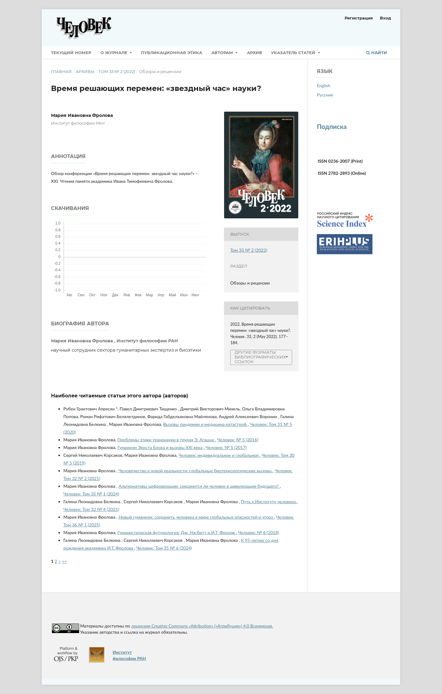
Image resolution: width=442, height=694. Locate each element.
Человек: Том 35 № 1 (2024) (91, 493)
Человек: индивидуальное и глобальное (219, 455)
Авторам (222, 52)
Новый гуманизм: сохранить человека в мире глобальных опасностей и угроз (196, 517)
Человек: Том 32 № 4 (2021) (91, 509)
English (323, 85)
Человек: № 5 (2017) (226, 447)
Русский (325, 94)
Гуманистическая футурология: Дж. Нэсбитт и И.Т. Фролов (176, 532)
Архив (254, 52)
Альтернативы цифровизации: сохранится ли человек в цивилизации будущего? (199, 486)
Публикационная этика (171, 52)
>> (64, 561)
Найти (376, 52)
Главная (61, 71)
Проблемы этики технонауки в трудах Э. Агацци (166, 439)
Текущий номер (71, 52)
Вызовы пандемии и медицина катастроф (205, 424)
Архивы (85, 71)
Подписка (332, 126)
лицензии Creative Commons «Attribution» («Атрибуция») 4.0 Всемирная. (202, 625)
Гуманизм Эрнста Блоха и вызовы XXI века (160, 447)
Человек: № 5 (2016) (237, 439)
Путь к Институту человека (269, 501)
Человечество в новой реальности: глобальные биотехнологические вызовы (196, 470)
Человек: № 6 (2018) (258, 532)
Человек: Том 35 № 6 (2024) (164, 547)
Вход (385, 17)
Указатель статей (294, 52)
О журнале (114, 52)
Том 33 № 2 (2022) (116, 71)
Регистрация (359, 17)
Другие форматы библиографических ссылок (260, 357)
